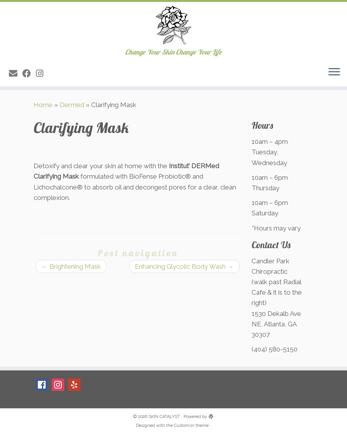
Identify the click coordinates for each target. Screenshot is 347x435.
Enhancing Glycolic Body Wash (184, 266)
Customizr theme (191, 425)
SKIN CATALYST (164, 416)
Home (43, 105)
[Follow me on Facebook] (29, 73)
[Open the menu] (334, 72)
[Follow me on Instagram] (42, 73)
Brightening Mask (71, 266)
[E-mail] (15, 73)
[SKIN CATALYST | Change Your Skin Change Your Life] (173, 25)
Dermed (72, 105)
